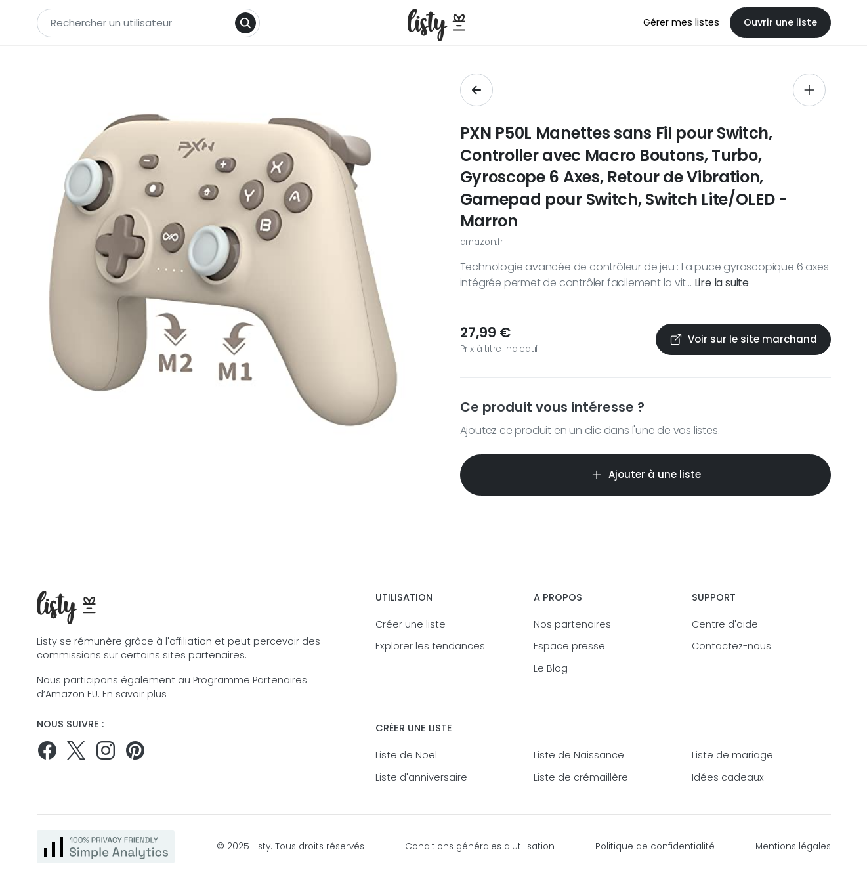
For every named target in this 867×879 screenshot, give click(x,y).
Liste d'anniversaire (421, 777)
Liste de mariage (732, 754)
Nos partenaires (572, 624)
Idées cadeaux (728, 777)
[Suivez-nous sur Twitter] (76, 750)
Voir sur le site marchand (743, 339)
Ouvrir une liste (780, 22)
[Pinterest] (135, 750)
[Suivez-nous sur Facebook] (47, 750)
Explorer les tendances (430, 646)
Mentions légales (793, 846)
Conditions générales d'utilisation (480, 846)
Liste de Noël (406, 754)
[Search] (245, 22)
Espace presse (569, 646)
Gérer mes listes (681, 22)
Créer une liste (410, 624)
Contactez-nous (731, 646)
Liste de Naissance (579, 754)
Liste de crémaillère (581, 777)
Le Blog (551, 668)
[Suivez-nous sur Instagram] (105, 750)
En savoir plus (134, 693)
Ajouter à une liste (645, 474)
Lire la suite (721, 282)
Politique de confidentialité (655, 846)
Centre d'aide (725, 624)
